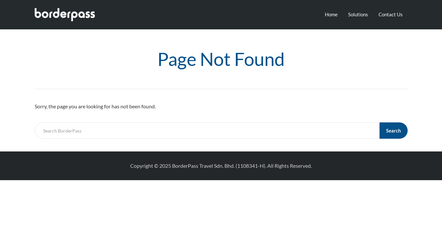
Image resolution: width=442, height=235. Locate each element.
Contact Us (391, 14)
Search (393, 130)
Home (331, 14)
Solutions (358, 14)
